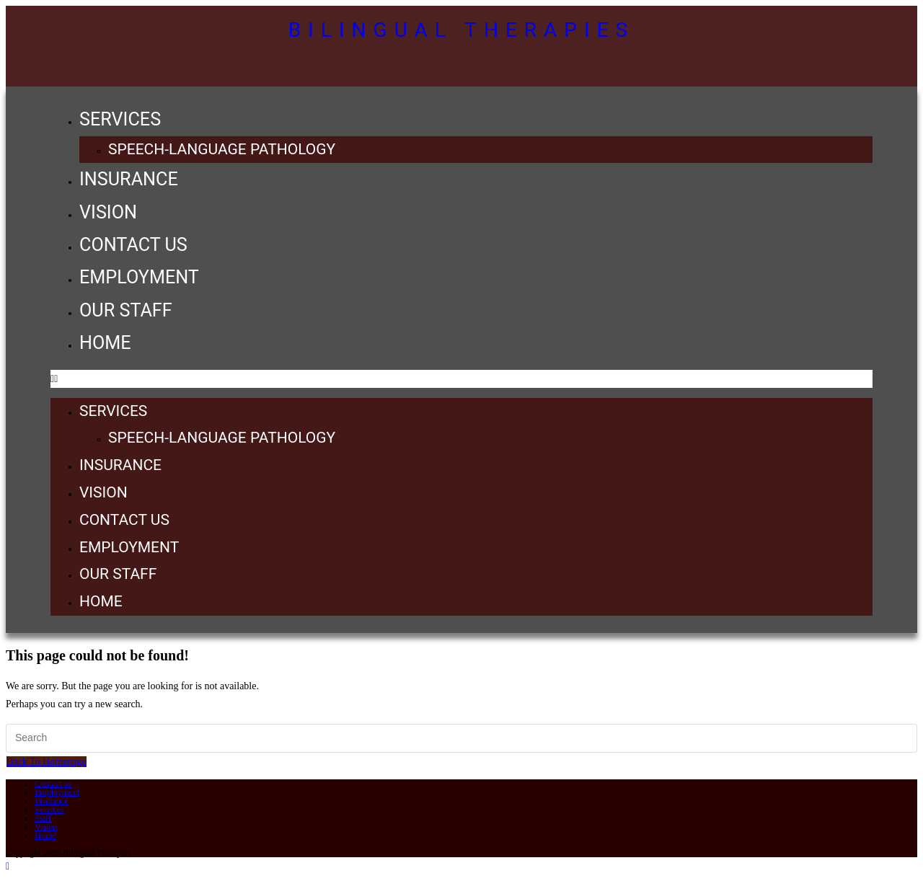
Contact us (133, 244)
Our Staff (125, 310)
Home (105, 342)
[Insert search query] (461, 738)
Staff (43, 818)
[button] (461, 379)
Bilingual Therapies (461, 30)
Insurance (128, 179)
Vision (108, 212)
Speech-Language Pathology (221, 149)
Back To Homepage (46, 761)
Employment (139, 277)
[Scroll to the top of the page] (7, 866)
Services (120, 119)
